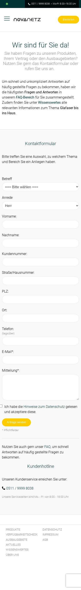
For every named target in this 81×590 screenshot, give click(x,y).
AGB (45, 539)
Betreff (7, 179)
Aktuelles (13, 544)
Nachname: (10, 235)
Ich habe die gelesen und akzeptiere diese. (40, 409)
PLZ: (5, 291)
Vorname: (9, 216)
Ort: (4, 310)
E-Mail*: (8, 352)
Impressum (50, 534)
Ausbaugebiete (16, 539)
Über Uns (12, 554)
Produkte (13, 529)
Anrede (7, 198)
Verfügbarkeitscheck (21, 534)
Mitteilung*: (10, 370)
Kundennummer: (14, 254)
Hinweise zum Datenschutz (44, 407)
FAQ (47, 447)
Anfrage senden (16, 422)
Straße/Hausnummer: (18, 273)
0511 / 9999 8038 (40, 3)
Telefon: (8, 331)
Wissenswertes (49, 102)
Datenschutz (52, 529)
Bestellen (68, 19)
